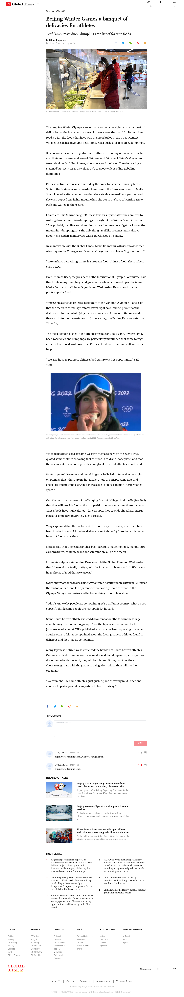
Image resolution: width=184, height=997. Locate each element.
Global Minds (60, 942)
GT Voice (35, 936)
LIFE (79, 929)
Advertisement (103, 981)
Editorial (57, 936)
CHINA (50, 10)
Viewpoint (58, 952)
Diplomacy (12, 942)
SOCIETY (61, 10)
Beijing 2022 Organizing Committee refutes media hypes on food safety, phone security (101, 785)
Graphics (104, 939)
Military (11, 945)
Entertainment (83, 945)
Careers (70, 981)
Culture (80, 942)
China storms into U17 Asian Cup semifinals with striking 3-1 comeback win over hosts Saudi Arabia (124, 880)
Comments (36, 945)
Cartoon (57, 958)
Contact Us (85, 981)
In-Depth (127, 936)
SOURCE (35, 929)
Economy (35, 942)
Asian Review (59, 945)
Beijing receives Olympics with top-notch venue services (102, 808)
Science (11, 949)
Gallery (103, 942)
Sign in (174, 4)
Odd (10, 952)
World (125, 939)
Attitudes (81, 939)
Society (11, 939)
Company (35, 949)
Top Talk (57, 949)
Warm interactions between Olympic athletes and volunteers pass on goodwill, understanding (103, 831)
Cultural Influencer (85, 936)
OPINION (59, 929)
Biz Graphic (36, 955)
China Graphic (14, 955)
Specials (103, 945)
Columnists (59, 955)
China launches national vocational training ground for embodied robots (124, 891)
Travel (79, 949)
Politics (11, 936)
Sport (125, 942)
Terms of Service (124, 981)
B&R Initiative (36, 952)
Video (102, 936)
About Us (56, 981)
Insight (34, 939)
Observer (58, 939)
